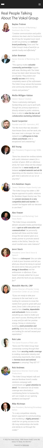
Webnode (25, 445)
